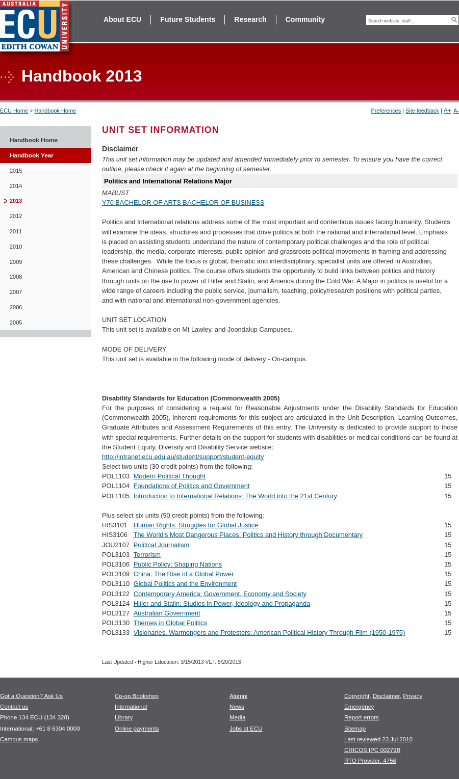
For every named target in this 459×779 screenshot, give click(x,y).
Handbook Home (55, 111)
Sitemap (355, 729)
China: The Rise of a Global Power (184, 574)
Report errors (361, 717)
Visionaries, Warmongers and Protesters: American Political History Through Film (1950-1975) (269, 632)
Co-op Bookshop (137, 696)
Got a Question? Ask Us (31, 696)
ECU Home (14, 111)
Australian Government (167, 613)
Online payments (137, 729)
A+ (447, 110)
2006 (16, 307)
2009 (16, 262)
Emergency (359, 707)
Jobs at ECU (246, 729)
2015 (16, 171)
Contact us (14, 707)
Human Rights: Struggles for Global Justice (196, 525)
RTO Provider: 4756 (370, 761)
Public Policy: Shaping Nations (178, 564)
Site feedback (422, 111)
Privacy (412, 696)
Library (124, 717)
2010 (16, 247)
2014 (16, 186)
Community (305, 19)
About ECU (122, 19)
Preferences (386, 111)
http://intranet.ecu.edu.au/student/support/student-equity (183, 457)
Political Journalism (162, 545)
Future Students (187, 19)
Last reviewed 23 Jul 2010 (378, 739)
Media (237, 717)
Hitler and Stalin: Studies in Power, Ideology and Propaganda (222, 603)
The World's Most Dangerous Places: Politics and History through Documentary (248, 535)
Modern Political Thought (170, 476)
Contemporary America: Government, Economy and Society (220, 594)
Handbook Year (32, 155)
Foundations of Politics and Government (192, 486)
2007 (16, 292)
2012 (16, 216)
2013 (16, 201)
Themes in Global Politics (170, 623)
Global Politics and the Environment (185, 583)
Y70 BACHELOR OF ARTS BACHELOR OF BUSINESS (183, 202)
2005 (16, 322)
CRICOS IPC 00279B (372, 750)
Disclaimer (386, 696)
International (131, 707)
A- (456, 111)
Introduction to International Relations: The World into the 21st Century (235, 496)
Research (250, 19)
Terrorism (147, 554)
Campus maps (19, 739)
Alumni (238, 696)
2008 (16, 277)
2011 (16, 231)
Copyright (356, 696)
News (237, 707)
